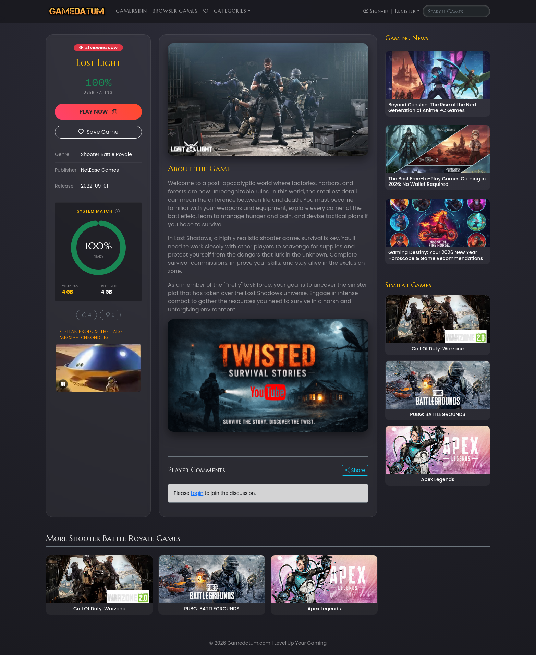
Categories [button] (230, 11)
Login (197, 493)
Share (355, 470)
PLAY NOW (98, 112)
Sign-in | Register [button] (389, 11)
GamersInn (131, 11)
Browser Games (175, 11)
